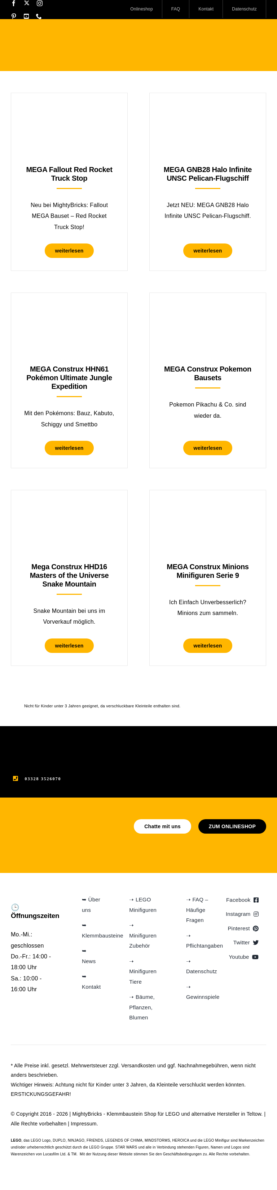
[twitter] (27, 3)
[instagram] (40, 3)
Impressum (83, 1124)
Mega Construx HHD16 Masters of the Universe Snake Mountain (69, 575)
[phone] (39, 16)
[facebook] (14, 3)
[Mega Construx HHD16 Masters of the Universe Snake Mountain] (69, 508)
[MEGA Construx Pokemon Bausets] (207, 311)
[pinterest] (14, 16)
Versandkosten (138, 1065)
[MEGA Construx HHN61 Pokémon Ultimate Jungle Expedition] (69, 311)
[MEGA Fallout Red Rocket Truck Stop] (69, 111)
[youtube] (26, 16)
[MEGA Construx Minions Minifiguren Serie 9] (207, 508)
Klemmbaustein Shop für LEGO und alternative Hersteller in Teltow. (185, 1114)
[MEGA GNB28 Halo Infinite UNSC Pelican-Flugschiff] (207, 111)
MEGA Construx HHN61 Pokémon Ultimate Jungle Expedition (69, 377)
